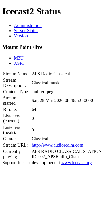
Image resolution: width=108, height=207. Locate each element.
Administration (28, 25)
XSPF (19, 63)
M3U (19, 57)
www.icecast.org (76, 162)
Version (21, 35)
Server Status (26, 30)
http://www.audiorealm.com (57, 145)
